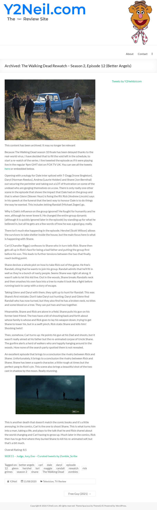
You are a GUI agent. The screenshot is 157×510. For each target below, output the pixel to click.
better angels (26, 464)
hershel (27, 468)
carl (41, 464)
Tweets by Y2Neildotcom (127, 81)
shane (34, 471)
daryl (59, 464)
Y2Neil (13, 481)
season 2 (22, 471)
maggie (48, 468)
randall (60, 468)
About (130, 53)
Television (48, 481)
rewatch (73, 468)
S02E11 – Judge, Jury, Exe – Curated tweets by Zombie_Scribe (41, 456)
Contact (143, 53)
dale (49, 464)
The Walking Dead (53, 471)
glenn (15, 468)
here (7, 168)
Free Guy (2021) (79, 493)
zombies (73, 471)
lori (38, 468)
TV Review (60, 481)
